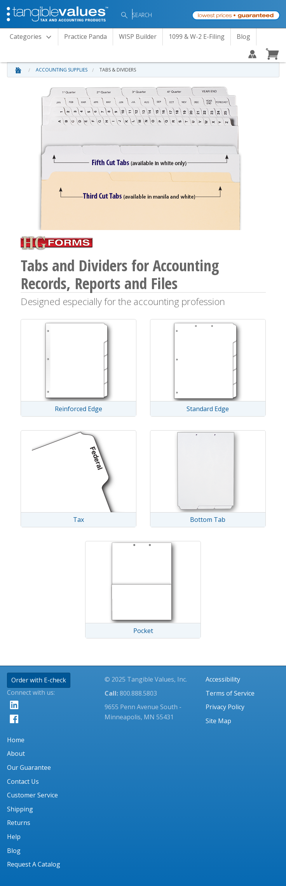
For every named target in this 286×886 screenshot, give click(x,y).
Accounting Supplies (61, 69)
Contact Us (23, 781)
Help (14, 836)
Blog (243, 36)
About (16, 753)
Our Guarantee (29, 767)
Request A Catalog (33, 864)
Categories (33, 37)
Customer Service (32, 795)
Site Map (218, 721)
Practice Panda (85, 36)
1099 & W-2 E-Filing (197, 36)
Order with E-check (38, 680)
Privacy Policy (225, 707)
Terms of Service (230, 693)
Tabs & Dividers (117, 69)
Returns (18, 822)
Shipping (20, 809)
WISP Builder (138, 36)
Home (15, 740)
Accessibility (223, 679)
